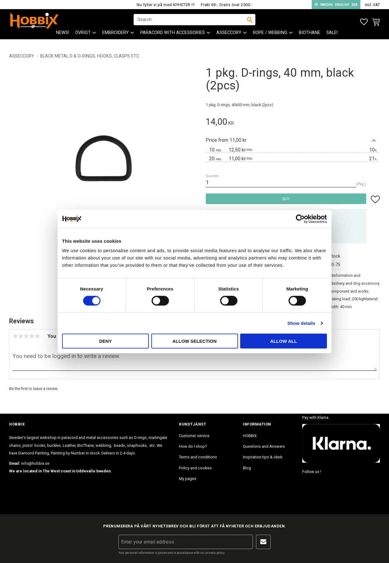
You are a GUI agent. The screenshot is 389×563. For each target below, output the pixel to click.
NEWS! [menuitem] (62, 36)
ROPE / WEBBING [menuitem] (270, 36)
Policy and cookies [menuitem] (195, 468)
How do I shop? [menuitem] (193, 446)
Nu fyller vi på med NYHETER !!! (166, 4)
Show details (301, 322)
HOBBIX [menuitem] (250, 435)
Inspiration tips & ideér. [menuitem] (263, 457)
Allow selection (195, 341)
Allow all (283, 341)
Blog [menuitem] (247, 468)
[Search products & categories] (190, 22)
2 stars (20, 336)
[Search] (250, 22)
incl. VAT (372, 4)
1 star (15, 336)
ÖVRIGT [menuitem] (83, 36)
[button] (364, 22)
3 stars (26, 336)
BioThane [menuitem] (309, 36)
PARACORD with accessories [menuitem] (172, 36)
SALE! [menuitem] (332, 36)
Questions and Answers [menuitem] (264, 446)
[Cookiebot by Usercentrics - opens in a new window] (300, 218)
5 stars (37, 336)
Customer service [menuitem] (194, 435)
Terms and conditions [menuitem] (198, 457)
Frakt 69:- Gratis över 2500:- (227, 4)
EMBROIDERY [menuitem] (115, 36)
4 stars (31, 336)
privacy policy (214, 552)
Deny (105, 341)
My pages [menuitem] (187, 478)
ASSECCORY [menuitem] (228, 36)
